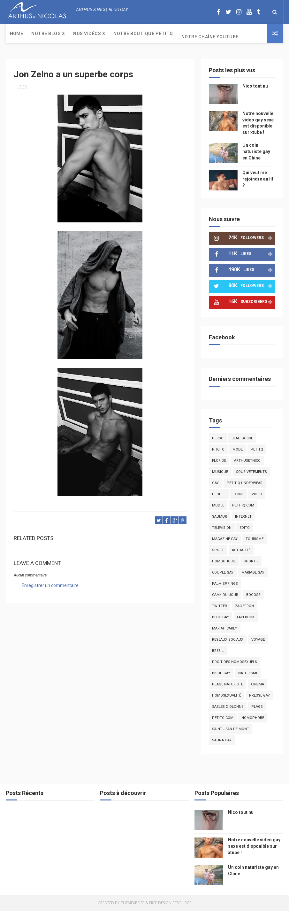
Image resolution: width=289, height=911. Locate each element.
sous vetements (251, 472)
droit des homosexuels (234, 662)
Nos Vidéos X (89, 33)
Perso (218, 438)
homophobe (252, 718)
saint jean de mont (230, 729)
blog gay (220, 617)
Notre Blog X (48, 33)
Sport (218, 550)
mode (237, 449)
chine (238, 494)
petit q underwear (244, 483)
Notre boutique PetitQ (143, 33)
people (218, 494)
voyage (258, 639)
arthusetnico (247, 461)
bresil (218, 651)
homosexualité (226, 695)
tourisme (254, 539)
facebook (246, 617)
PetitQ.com (222, 718)
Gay (215, 483)
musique (220, 472)
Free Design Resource (170, 903)
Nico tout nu (255, 86)
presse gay (259, 695)
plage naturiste (227, 684)
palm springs (225, 584)
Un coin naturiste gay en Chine (256, 151)
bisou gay (221, 673)
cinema (257, 684)
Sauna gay (222, 740)
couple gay (222, 572)
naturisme (248, 673)
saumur (219, 516)
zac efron (244, 606)
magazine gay (225, 539)
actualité (241, 550)
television (222, 528)
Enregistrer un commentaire (50, 585)
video (257, 494)
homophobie (224, 561)
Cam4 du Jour (225, 595)
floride (219, 461)
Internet (243, 516)
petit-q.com (243, 505)
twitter (219, 606)
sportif (251, 561)
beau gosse (242, 438)
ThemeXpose (132, 903)
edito (245, 528)
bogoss (253, 595)
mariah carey (224, 628)
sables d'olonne (227, 707)
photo (218, 449)
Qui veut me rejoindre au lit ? (257, 179)
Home (16, 33)
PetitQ (257, 449)
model (218, 505)
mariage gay (252, 572)
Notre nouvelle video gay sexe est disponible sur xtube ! (254, 846)
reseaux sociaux (227, 639)
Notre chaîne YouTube (210, 36)
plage (256, 707)
